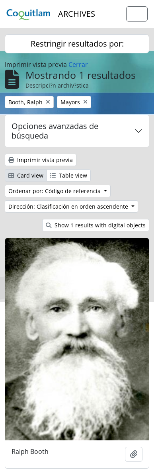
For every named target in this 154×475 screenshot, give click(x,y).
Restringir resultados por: (77, 43)
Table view (68, 175)
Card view (25, 175)
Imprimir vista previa (40, 160)
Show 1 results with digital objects (96, 225)
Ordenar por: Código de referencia (55, 191)
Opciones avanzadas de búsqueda (55, 131)
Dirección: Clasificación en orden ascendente (69, 206)
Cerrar (78, 64)
